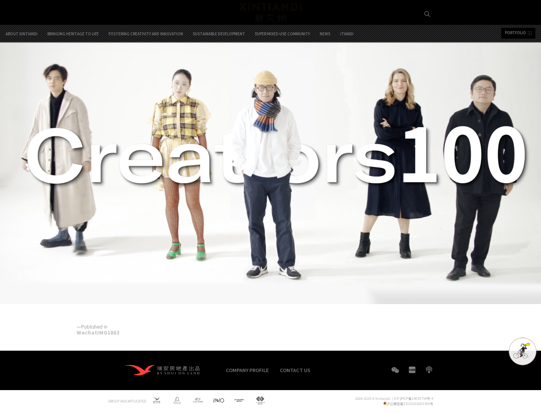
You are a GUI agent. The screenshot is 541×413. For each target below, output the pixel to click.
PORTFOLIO (515, 60)
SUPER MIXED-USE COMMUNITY (282, 60)
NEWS (325, 60)
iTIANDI (347, 60)
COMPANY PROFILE (247, 370)
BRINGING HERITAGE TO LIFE (73, 60)
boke (429, 370)
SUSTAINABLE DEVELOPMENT (219, 60)
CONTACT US (295, 370)
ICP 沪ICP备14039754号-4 (413, 398)
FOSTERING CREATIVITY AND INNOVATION (146, 60)
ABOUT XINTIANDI (22, 60)
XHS (412, 370)
